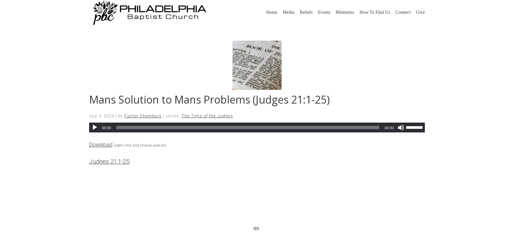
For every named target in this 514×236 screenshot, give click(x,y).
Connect (403, 12)
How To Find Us (375, 12)
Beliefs (306, 12)
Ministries (345, 12)
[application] (257, 127)
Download (100, 145)
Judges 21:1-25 (109, 161)
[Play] (94, 127)
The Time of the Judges (207, 115)
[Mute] (401, 127)
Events (324, 12)
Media (289, 12)
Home (271, 12)
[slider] (248, 127)
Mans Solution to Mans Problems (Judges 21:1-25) (209, 99)
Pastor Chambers (143, 115)
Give (420, 12)
